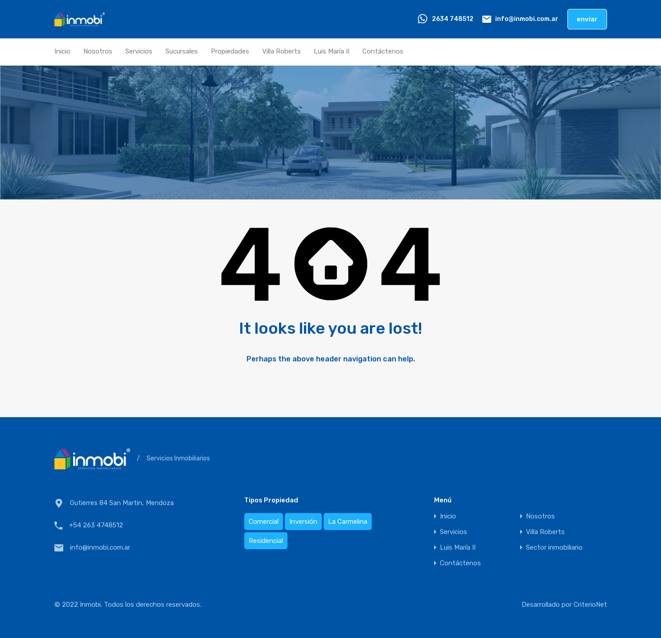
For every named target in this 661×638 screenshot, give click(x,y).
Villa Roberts (281, 51)
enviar (587, 19)
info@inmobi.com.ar (526, 19)
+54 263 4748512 (96, 525)
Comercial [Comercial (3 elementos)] (264, 522)
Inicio (62, 51)
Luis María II (331, 51)
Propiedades (230, 51)
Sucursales (181, 51)
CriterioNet (590, 605)
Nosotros (97, 51)
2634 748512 (452, 19)
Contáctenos (382, 51)
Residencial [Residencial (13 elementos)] (266, 541)
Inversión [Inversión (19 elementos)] (303, 522)
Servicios (138, 51)
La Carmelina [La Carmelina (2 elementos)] (347, 522)
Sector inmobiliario (554, 547)
